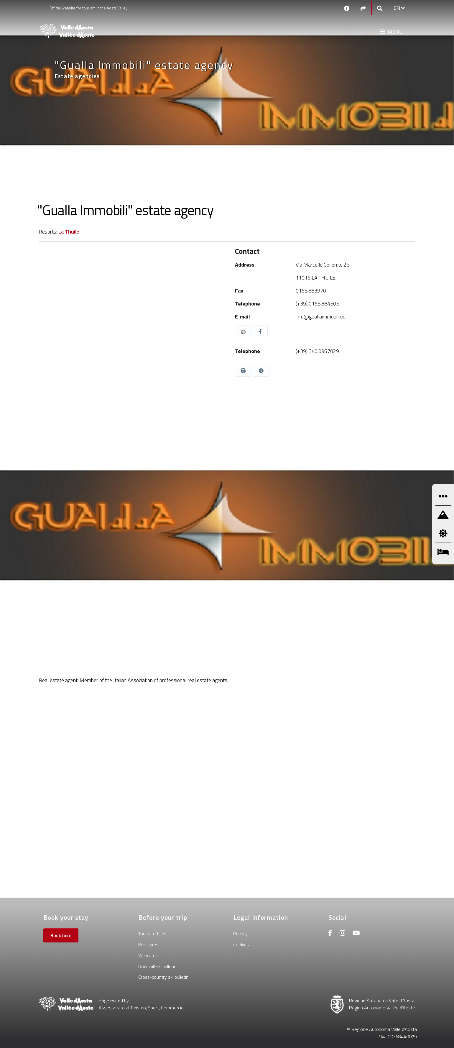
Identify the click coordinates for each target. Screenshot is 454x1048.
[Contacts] (346, 8)
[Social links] (363, 8)
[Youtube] (356, 933)
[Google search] (379, 8)
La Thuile (68, 232)
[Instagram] (342, 933)
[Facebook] (330, 933)
